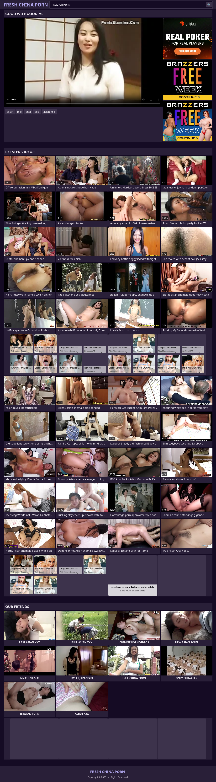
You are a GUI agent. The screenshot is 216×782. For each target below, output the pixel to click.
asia (37, 111)
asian (10, 111)
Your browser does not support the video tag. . (83, 62)
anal (28, 111)
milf (19, 111)
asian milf (49, 111)
